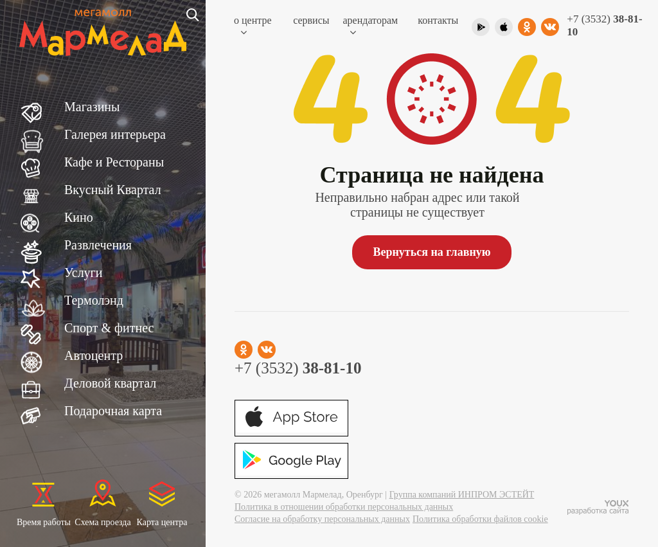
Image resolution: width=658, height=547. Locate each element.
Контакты (438, 20)
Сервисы (311, 20)
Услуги (83, 272)
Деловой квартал (110, 383)
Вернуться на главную (431, 252)
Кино (78, 217)
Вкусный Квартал (112, 190)
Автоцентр (93, 355)
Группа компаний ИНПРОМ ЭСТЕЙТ (462, 494)
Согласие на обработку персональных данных (322, 519)
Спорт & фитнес (109, 328)
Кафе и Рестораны (114, 162)
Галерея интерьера (115, 134)
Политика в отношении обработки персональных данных (344, 507)
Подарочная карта (113, 411)
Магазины (92, 107)
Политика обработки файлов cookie (480, 519)
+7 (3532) (604, 25)
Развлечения (98, 245)
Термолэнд (93, 300)
